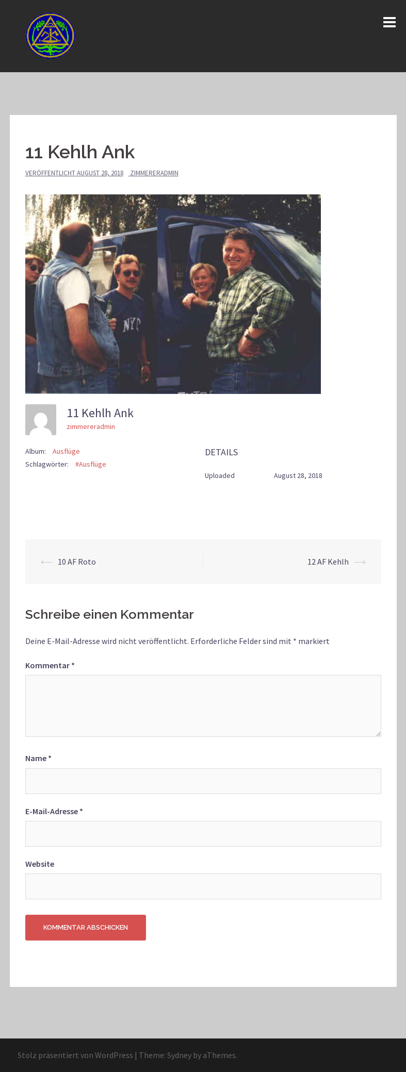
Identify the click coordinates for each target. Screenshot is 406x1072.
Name (38, 758)
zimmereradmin (154, 173)
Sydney (179, 1055)
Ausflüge (66, 451)
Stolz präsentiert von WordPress (75, 1055)
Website (39, 864)
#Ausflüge (90, 464)
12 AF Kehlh (328, 561)
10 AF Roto (77, 561)
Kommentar (50, 665)
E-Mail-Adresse (54, 811)
